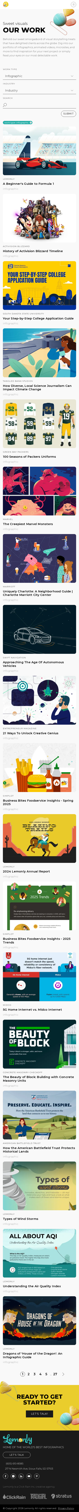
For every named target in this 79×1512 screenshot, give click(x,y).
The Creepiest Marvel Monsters (28, 524)
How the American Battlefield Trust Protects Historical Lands (39, 1149)
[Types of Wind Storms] (39, 1209)
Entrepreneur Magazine (20, 728)
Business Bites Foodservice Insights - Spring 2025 (38, 802)
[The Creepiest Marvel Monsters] (39, 514)
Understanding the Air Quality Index (32, 1286)
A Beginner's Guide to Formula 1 (28, 183)
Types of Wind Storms (20, 1219)
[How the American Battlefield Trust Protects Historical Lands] (39, 1138)
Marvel (8, 519)
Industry (9, 83)
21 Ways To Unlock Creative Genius (30, 733)
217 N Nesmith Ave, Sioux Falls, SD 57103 (28, 1468)
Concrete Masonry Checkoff (22, 1072)
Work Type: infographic (16, 122)
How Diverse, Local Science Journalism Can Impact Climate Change (37, 387)
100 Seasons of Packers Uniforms (29, 456)
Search (8, 98)
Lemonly (9, 179)
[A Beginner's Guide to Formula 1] (39, 174)
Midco (7, 1005)
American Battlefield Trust (22, 1143)
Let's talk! (39, 1413)
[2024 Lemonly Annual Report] (39, 862)
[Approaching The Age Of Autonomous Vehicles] (39, 652)
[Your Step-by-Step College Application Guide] (39, 309)
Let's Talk (17, 1455)
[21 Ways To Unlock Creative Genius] (39, 723)
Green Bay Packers (16, 452)
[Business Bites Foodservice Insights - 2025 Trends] (39, 929)
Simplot (8, 795)
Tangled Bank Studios (18, 381)
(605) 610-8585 (13, 1463)
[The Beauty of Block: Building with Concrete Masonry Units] (39, 1067)
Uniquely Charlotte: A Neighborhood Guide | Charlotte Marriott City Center (38, 593)
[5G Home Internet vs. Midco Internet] (39, 1000)
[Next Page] (63, 1374)
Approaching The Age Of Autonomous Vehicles (33, 664)
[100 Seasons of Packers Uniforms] (39, 447)
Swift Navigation (14, 657)
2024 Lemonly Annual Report (26, 871)
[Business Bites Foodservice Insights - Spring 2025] (39, 791)
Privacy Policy (66, 1508)
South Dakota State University (23, 313)
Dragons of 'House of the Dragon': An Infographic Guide (32, 1355)
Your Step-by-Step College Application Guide (38, 318)
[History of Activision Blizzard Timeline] (39, 241)
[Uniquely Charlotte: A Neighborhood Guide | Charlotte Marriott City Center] (39, 581)
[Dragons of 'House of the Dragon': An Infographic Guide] (39, 1344)
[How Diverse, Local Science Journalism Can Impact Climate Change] (39, 376)
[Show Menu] (73, 4)
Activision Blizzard (16, 246)
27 (55, 1374)
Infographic (10, 188)
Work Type (10, 69)
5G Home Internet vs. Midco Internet (32, 1009)
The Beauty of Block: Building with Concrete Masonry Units (38, 1078)
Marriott (9, 586)
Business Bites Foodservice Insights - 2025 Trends (37, 940)
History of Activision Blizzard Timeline (33, 251)
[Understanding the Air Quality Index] (39, 1276)
